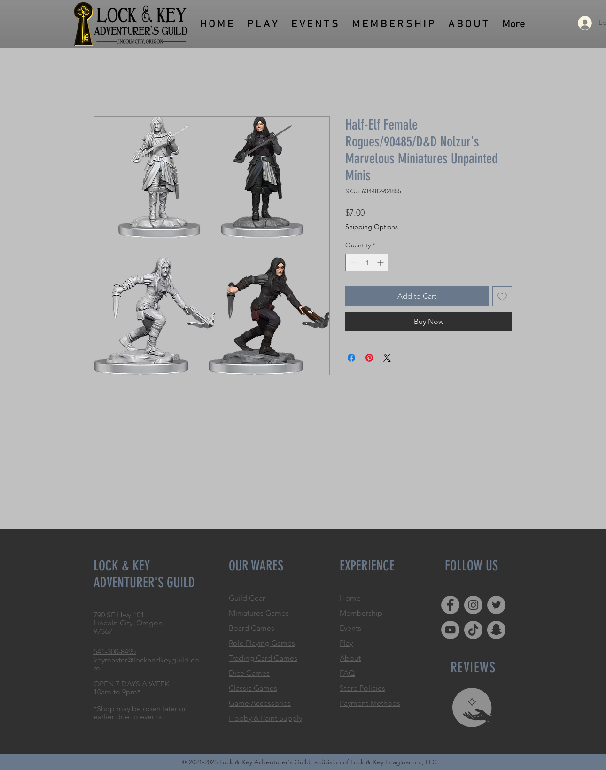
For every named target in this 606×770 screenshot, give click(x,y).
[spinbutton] (366, 262)
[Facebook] (450, 605)
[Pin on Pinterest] (369, 357)
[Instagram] (473, 605)
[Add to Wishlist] (502, 296)
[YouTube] (450, 630)
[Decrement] (352, 262)
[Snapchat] (496, 630)
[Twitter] (496, 605)
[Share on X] (387, 357)
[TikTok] (473, 630)
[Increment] (381, 262)
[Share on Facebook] (351, 357)
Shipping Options (371, 227)
